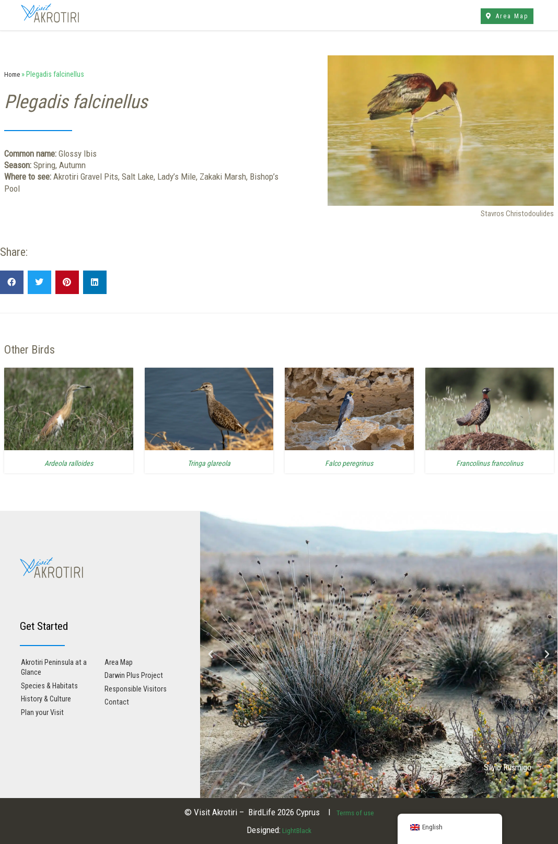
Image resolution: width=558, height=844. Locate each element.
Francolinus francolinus (489, 462)
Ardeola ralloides (68, 462)
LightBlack (296, 830)
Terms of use (355, 812)
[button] (12, 282)
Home (13, 74)
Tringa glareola (208, 462)
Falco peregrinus (349, 462)
